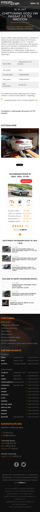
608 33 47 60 (11, 443)
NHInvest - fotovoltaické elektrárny (19, 491)
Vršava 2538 (17, 376)
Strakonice (5, 385)
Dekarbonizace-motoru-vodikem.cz (19, 502)
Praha (3, 357)
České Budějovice (7, 382)
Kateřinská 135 (18, 379)
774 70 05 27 (16, 456)
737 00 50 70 (8, 433)
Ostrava (4, 364)
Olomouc (4, 373)
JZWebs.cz (22, 483)
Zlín (2, 376)
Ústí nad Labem (6, 404)
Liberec (3, 379)
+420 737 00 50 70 (33, 360)
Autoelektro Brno (19, 504)
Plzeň (3, 398)
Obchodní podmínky (8, 340)
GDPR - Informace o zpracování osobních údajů (19, 343)
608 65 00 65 (11, 446)
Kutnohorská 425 (18, 357)
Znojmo (4, 391)
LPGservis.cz (19, 499)
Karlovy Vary (6, 407)
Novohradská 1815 (19, 382)
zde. (36, 100)
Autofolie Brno (11, 488)
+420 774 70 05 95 (33, 388)
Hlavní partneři (6, 334)
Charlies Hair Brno (26, 488)
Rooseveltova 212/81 (19, 373)
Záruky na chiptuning (9, 328)
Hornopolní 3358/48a (20, 364)
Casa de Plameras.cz (27, 496)
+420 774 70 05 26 (33, 364)
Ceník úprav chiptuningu (10, 325)
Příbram (4, 410)
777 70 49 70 (13, 448)
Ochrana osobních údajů (10, 337)
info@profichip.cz (9, 435)
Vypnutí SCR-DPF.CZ (11, 496)
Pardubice (4, 395)
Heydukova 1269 (18, 385)
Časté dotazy (6, 331)
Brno (3, 360)
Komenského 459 (18, 417)
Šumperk (4, 401)
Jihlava (3, 388)
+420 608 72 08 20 (33, 376)
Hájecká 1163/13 (18, 360)
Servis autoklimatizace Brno (20, 507)
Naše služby (5, 322)
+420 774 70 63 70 (33, 357)
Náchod (4, 414)
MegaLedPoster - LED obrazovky (19, 494)
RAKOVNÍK (4, 417)
